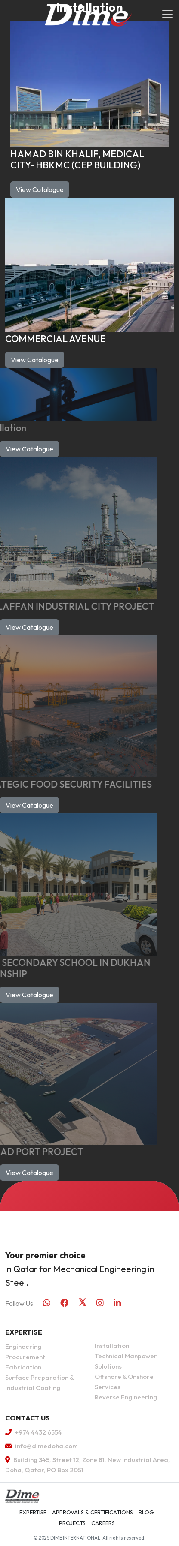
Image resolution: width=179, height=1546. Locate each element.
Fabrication (23, 1367)
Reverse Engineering (126, 1397)
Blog (146, 1512)
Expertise (32, 1512)
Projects (72, 1522)
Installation (112, 1345)
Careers (103, 1522)
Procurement (25, 1357)
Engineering (23, 1346)
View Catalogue (40, 189)
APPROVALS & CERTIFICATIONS (92, 1512)
